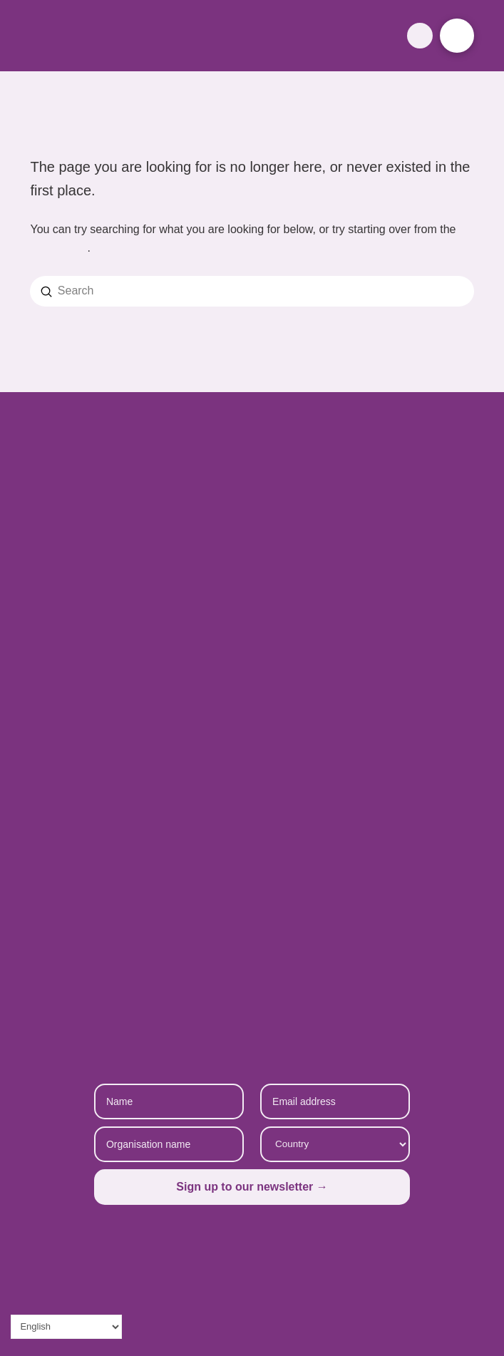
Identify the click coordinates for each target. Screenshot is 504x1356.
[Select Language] (66, 1327)
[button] (419, 35)
